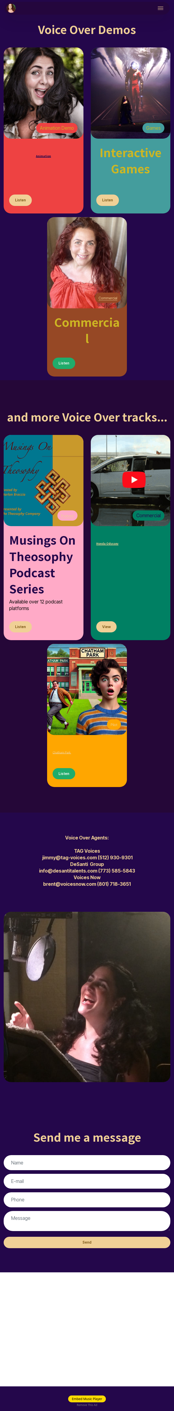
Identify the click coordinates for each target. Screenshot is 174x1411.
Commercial (105, 299)
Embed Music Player (87, 1399)
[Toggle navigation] (160, 8)
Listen (22, 201)
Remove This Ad (87, 1405)
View (107, 631)
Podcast (65, 519)
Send (87, 1266)
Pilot (112, 729)
